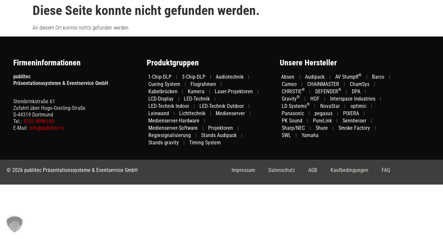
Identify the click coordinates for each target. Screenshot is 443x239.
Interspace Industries (352, 99)
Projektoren (220, 128)
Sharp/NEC (293, 128)
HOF (315, 99)
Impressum (243, 170)
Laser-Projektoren (234, 91)
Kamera (196, 91)
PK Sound (292, 121)
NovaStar (330, 106)
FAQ (386, 170)
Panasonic (293, 113)
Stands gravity (163, 142)
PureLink (322, 121)
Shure (322, 128)
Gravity (291, 98)
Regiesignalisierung (169, 135)
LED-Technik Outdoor (221, 106)
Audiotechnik (230, 77)
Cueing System (164, 84)
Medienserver (230, 113)
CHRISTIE (293, 91)
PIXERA (351, 113)
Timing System (205, 142)
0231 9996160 (39, 121)
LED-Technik (197, 99)
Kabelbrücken (163, 91)
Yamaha (310, 135)
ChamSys (359, 84)
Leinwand (158, 113)
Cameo (289, 84)
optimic (358, 106)
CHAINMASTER (323, 84)
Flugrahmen (203, 84)
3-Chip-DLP (193, 77)
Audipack (315, 77)
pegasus (323, 113)
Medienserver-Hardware (173, 121)
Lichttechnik (192, 113)
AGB (312, 170)
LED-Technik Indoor (168, 106)
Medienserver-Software (173, 128)
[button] (14, 224)
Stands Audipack (219, 135)
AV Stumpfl (348, 76)
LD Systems (296, 106)
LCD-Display (161, 99)
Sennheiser (354, 121)
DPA (356, 91)
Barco (378, 77)
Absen (287, 77)
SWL (286, 135)
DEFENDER (328, 91)
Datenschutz (281, 170)
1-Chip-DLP (160, 77)
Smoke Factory (354, 128)
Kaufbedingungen (349, 170)
